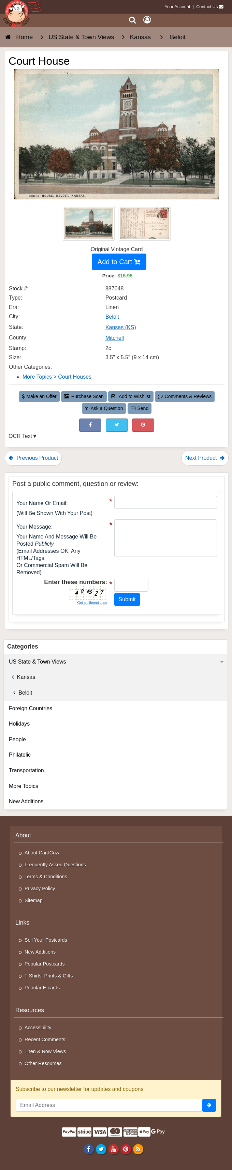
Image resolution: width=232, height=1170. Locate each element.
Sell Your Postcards (46, 940)
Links (22, 922)
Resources (29, 1010)
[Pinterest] (126, 1148)
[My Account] (147, 20)
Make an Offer (39, 396)
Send (139, 408)
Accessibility (38, 1027)
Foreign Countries (30, 708)
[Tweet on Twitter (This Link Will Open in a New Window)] (117, 425)
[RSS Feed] (138, 1148)
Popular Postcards (45, 964)
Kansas (22, 677)
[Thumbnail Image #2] (144, 225)
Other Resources (43, 1063)
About (23, 835)
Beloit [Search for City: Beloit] (112, 317)
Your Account (177, 6)
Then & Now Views (45, 1051)
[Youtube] (113, 1148)
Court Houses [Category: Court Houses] (74, 377)
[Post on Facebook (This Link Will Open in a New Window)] (90, 425)
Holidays (19, 724)
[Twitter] (101, 1148)
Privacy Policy (40, 888)
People (17, 739)
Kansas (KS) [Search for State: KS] (120, 327)
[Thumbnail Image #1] (89, 225)
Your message (33, 527)
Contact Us (207, 6)
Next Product (205, 458)
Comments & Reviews (185, 396)
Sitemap (34, 900)
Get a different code (92, 603)
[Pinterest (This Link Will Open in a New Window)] (143, 425)
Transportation (26, 770)
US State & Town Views (116, 661)
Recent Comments (45, 1039)
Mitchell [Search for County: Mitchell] (114, 338)
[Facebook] (89, 1148)
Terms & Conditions (46, 876)
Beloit (20, 693)
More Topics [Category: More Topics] (37, 377)
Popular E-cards (42, 987)
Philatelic (20, 755)
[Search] (132, 20)
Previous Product (33, 458)
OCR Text (20, 436)
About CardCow (42, 852)
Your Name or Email (41, 503)
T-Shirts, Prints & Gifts (49, 975)
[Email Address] (109, 1105)
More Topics (23, 786)
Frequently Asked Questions (55, 864)
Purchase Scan (84, 396)
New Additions (26, 801)
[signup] (209, 1105)
